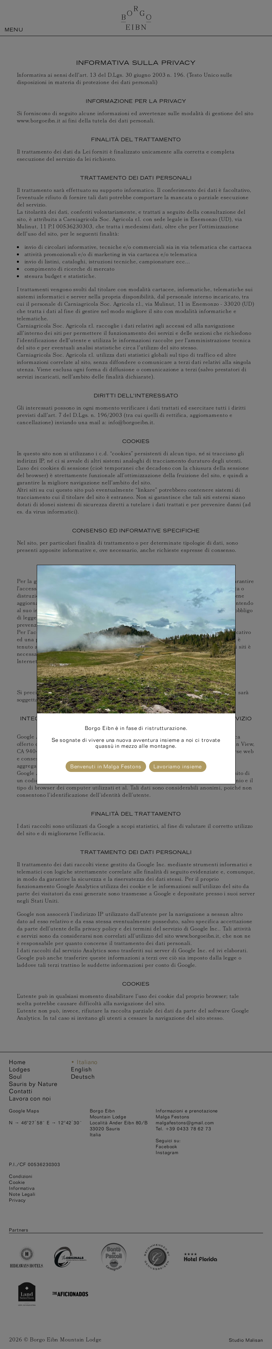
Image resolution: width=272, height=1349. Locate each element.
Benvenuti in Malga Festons (105, 766)
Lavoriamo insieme (177, 766)
